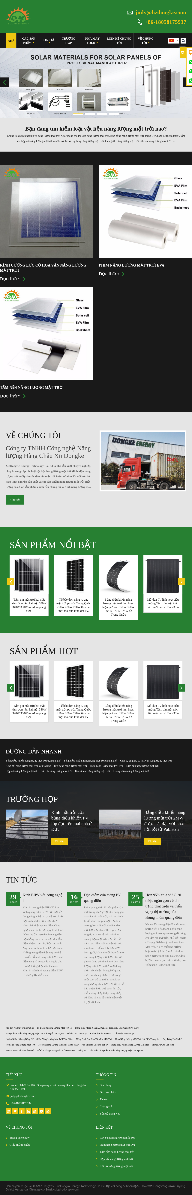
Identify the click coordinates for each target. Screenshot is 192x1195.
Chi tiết (15, 499)
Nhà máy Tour (92, 40)
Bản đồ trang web (110, 1113)
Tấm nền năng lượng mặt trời (117, 1151)
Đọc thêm (13, 278)
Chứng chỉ (106, 1106)
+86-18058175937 (165, 22)
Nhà (11, 40)
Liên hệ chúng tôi (119, 40)
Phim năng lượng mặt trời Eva (117, 1144)
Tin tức (49, 41)
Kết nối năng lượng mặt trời (116, 1166)
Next (187, 82)
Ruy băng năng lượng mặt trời (117, 1137)
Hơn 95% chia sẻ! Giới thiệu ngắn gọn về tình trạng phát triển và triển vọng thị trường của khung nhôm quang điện (163, 906)
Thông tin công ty (20, 1137)
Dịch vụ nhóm (108, 1092)
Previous (4, 82)
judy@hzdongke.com (161, 12)
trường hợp (68, 40)
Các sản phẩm (28, 40)
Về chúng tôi (146, 40)
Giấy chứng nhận (20, 1144)
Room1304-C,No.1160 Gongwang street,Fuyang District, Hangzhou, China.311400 (49, 1087)
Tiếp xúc (14, 1075)
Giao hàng (105, 1085)
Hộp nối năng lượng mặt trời (117, 1158)
